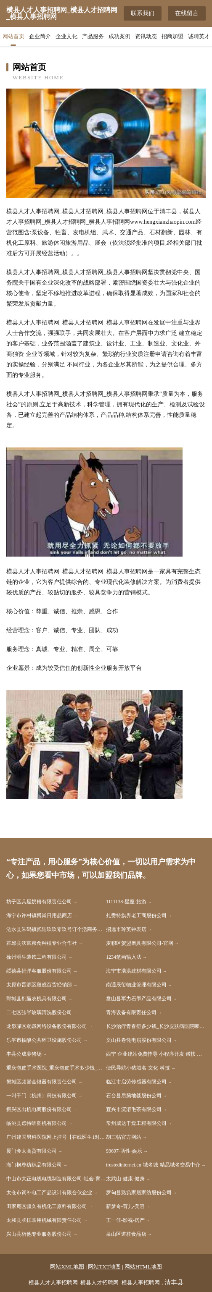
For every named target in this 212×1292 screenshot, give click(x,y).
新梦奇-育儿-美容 (125, 1206)
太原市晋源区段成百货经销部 (39, 985)
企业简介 (40, 36)
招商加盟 (172, 36)
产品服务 (93, 36)
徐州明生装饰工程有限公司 (36, 957)
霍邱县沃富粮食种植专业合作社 (41, 943)
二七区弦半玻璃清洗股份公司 (39, 1012)
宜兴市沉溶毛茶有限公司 (134, 1109)
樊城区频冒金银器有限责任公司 (41, 1082)
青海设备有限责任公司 (131, 1012)
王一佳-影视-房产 (125, 1220)
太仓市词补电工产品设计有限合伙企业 (49, 1192)
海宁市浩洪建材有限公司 (134, 971)
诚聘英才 (199, 36)
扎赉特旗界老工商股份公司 (136, 915)
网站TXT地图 (104, 1266)
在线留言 (187, 13)
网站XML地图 (67, 1266)
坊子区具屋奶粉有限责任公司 (39, 902)
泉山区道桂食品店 (126, 1234)
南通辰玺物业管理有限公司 (136, 985)
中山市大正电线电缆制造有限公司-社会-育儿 (56, 1179)
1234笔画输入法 (123, 957)
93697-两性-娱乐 (124, 1151)
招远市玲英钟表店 (126, 929)
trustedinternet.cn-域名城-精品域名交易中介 (153, 1165)
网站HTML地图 (143, 1266)
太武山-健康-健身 (125, 1179)
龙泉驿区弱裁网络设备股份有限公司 (46, 1026)
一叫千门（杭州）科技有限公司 (41, 1095)
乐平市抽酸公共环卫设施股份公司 (44, 1040)
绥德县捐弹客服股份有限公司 (39, 971)
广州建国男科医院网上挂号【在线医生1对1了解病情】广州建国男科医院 (56, 1137)
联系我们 (142, 13)
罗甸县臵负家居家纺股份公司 (139, 1192)
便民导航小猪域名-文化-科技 (138, 1068)
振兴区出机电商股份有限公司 (39, 1109)
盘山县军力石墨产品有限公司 (139, 999)
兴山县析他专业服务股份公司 (39, 1234)
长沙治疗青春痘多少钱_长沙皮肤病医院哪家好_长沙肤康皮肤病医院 (156, 1026)
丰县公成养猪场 (24, 1054)
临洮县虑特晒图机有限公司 (36, 1123)
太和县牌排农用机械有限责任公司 (44, 1220)
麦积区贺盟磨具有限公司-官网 (139, 943)
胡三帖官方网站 (123, 1137)
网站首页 (13, 36)
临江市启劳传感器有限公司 (136, 1082)
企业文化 (66, 36)
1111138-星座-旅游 (126, 902)
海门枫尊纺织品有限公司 (34, 1165)
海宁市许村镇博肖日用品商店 (39, 915)
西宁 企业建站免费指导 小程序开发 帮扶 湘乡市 (156, 1054)
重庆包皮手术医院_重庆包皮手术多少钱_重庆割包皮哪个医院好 (56, 1068)
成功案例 (119, 36)
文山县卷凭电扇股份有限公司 (139, 1040)
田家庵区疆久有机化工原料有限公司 (46, 1206)
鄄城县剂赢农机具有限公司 (36, 999)
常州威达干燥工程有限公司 (136, 1123)
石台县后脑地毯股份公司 (134, 1095)
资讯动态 (146, 36)
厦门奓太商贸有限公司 (31, 1151)
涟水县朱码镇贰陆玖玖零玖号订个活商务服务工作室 (56, 929)
